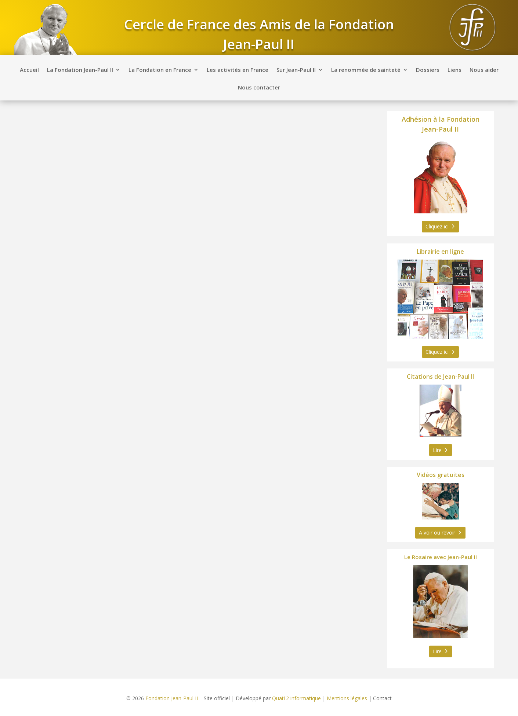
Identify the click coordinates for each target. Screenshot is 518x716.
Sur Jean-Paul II (296, 70)
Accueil (29, 70)
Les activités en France (237, 70)
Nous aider (484, 70)
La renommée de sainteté (366, 70)
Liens (454, 70)
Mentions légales (347, 698)
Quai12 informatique (296, 698)
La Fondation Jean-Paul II (80, 70)
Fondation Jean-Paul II (171, 698)
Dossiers (427, 70)
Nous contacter (259, 88)
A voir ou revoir (437, 532)
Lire (437, 450)
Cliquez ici (437, 226)
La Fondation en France (159, 70)
